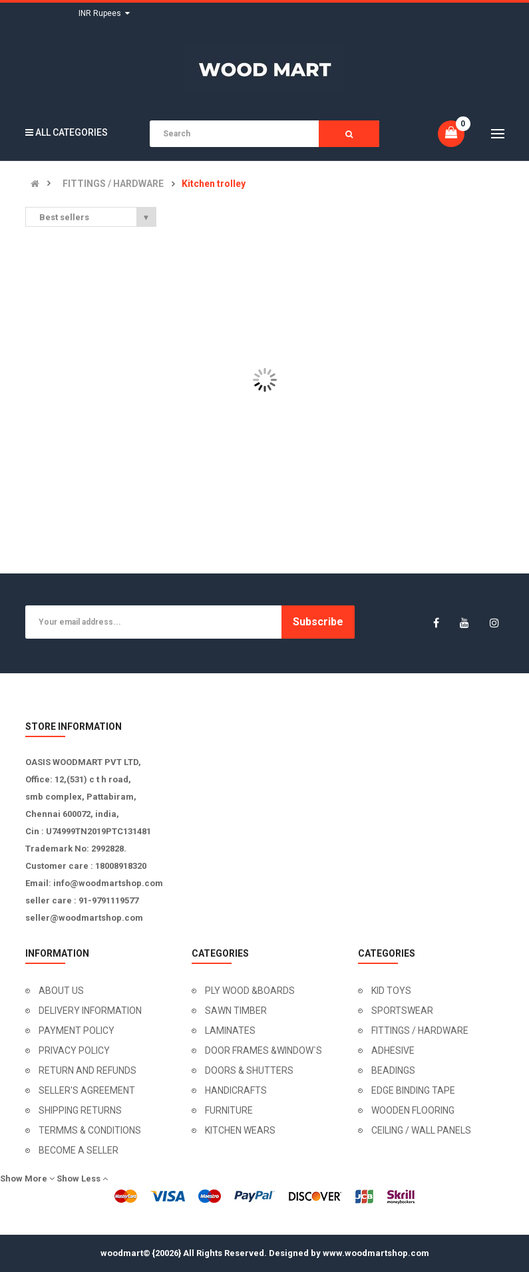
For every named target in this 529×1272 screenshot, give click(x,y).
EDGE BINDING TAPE (413, 1090)
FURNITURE (229, 1110)
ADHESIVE (393, 1050)
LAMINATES (230, 1030)
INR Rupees (104, 13)
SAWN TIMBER (236, 1010)
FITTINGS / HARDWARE (113, 184)
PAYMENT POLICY (76, 1030)
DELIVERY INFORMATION (90, 1010)
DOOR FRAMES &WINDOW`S (263, 1050)
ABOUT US (61, 990)
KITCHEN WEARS (240, 1130)
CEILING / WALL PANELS (421, 1130)
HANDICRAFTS (236, 1090)
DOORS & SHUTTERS (249, 1070)
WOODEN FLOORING (412, 1110)
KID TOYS (391, 990)
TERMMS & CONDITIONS (90, 1130)
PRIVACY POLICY (74, 1050)
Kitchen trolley (214, 184)
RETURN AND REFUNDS (87, 1070)
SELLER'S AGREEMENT (87, 1090)
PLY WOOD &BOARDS (250, 990)
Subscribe (318, 621)
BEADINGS (393, 1070)
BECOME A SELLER (78, 1150)
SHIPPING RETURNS (80, 1110)
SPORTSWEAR (402, 1010)
